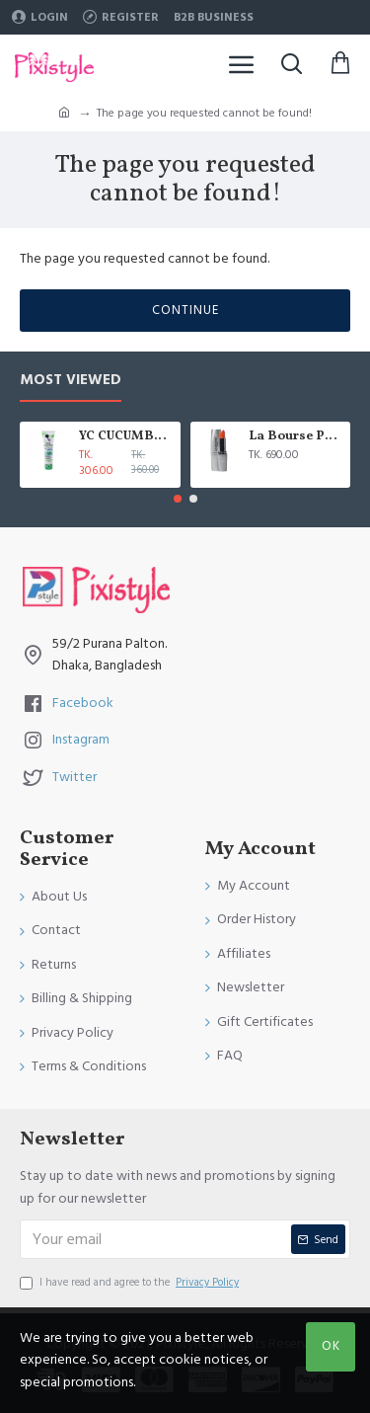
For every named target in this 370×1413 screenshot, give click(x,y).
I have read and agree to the (131, 1283)
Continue (185, 310)
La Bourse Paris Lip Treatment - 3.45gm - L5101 (296, 437)
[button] (178, 499)
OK (331, 1346)
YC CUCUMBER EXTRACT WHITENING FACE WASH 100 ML (126, 437)
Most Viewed (70, 380)
